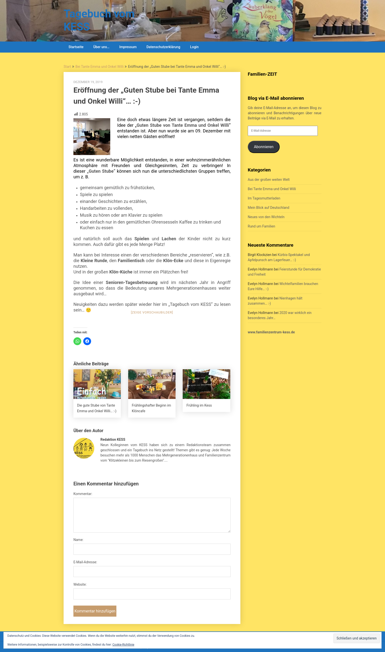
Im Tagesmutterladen (264, 198)
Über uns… (101, 47)
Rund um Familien (261, 226)
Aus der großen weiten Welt (269, 180)
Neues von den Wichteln (266, 217)
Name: (78, 540)
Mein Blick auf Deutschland (268, 208)
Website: (80, 584)
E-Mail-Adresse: (85, 562)
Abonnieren (264, 146)
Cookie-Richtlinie (123, 644)
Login (194, 47)
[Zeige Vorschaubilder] (152, 312)
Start (67, 67)
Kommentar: (82, 494)
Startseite (76, 47)
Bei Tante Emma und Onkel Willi (99, 67)
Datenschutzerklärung (163, 47)
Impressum (128, 47)
